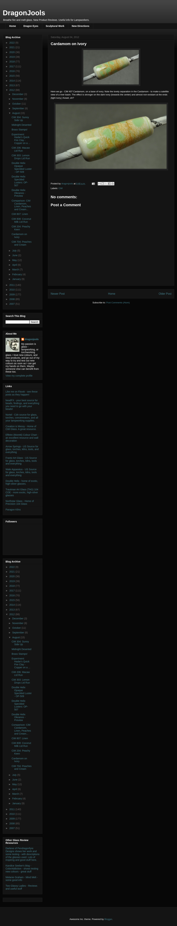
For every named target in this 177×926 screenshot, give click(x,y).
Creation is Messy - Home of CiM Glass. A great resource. (21, 428)
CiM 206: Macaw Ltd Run (21, 149)
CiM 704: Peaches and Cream (21, 243)
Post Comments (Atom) (118, 302)
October (17, 103)
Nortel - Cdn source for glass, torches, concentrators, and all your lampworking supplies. (22, 417)
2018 (12, 61)
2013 (12, 85)
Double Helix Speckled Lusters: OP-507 (20, 181)
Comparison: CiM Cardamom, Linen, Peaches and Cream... (21, 205)
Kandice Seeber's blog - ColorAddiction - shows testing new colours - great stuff (22, 868)
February (17, 274)
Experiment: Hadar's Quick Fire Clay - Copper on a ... (21, 138)
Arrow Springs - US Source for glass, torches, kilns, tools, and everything (22, 449)
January (17, 279)
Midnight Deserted (21, 124)
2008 (12, 299)
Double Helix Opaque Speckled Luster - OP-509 (22, 167)
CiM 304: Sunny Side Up (20, 119)
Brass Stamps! (19, 129)
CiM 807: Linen (20, 214)
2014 (12, 80)
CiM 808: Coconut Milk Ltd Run (21, 220)
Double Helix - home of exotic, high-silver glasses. (22, 482)
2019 (12, 57)
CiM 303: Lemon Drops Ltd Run (21, 157)
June (15, 255)
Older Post (165, 293)
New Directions (80, 26)
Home (12, 26)
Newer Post (58, 293)
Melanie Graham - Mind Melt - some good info (22, 879)
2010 (12, 289)
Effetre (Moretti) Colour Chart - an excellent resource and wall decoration (22, 437)
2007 (12, 303)
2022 (12, 42)
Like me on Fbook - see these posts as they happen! (21, 393)
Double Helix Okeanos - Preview (19, 193)
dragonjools (32, 339)
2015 (12, 75)
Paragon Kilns (13, 509)
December (18, 94)
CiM (61, 188)
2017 (12, 66)
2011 (12, 285)
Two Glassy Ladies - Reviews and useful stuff (21, 887)
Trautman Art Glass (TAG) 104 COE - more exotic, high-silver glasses (22, 492)
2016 (12, 71)
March (16, 269)
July (14, 250)
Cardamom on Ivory (19, 235)
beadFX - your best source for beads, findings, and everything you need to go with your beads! (22, 404)
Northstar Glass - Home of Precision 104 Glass (20, 502)
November (18, 98)
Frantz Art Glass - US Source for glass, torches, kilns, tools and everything (21, 460)
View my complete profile (19, 375)
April (15, 264)
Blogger (108, 919)
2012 (12, 90)
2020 (12, 52)
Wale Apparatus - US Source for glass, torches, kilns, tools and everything (21, 472)
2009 (12, 294)
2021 (12, 47)
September (18, 108)
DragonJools (24, 13)
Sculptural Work (55, 26)
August (16, 113)
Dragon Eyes (30, 26)
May (14, 260)
